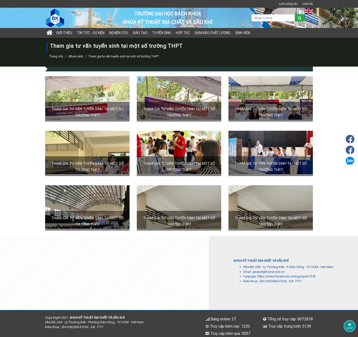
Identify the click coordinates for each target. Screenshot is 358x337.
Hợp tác (183, 33)
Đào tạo (140, 33)
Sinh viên (242, 33)
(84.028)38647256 (273, 281)
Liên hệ (308, 4)
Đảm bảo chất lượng (212, 33)
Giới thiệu (64, 33)
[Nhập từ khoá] (273, 17)
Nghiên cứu (118, 33)
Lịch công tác (288, 4)
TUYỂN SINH (161, 33)
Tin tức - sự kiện (90, 33)
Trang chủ (56, 56)
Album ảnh (75, 56)
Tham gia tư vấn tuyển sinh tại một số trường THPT (123, 56)
